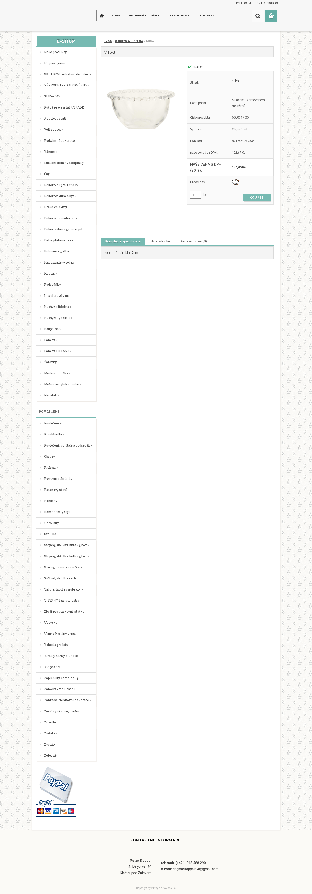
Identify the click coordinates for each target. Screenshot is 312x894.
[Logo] (50, 15)
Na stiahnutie (160, 241)
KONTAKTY (207, 15)
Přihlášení (243, 3)
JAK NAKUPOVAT (179, 15)
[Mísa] (141, 102)
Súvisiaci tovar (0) (193, 241)
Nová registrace (267, 3)
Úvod (108, 41)
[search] (258, 16)
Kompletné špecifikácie (123, 241)
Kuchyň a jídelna (129, 41)
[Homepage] (103, 15)
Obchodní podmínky (144, 15)
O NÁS (116, 15)
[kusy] (195, 195)
